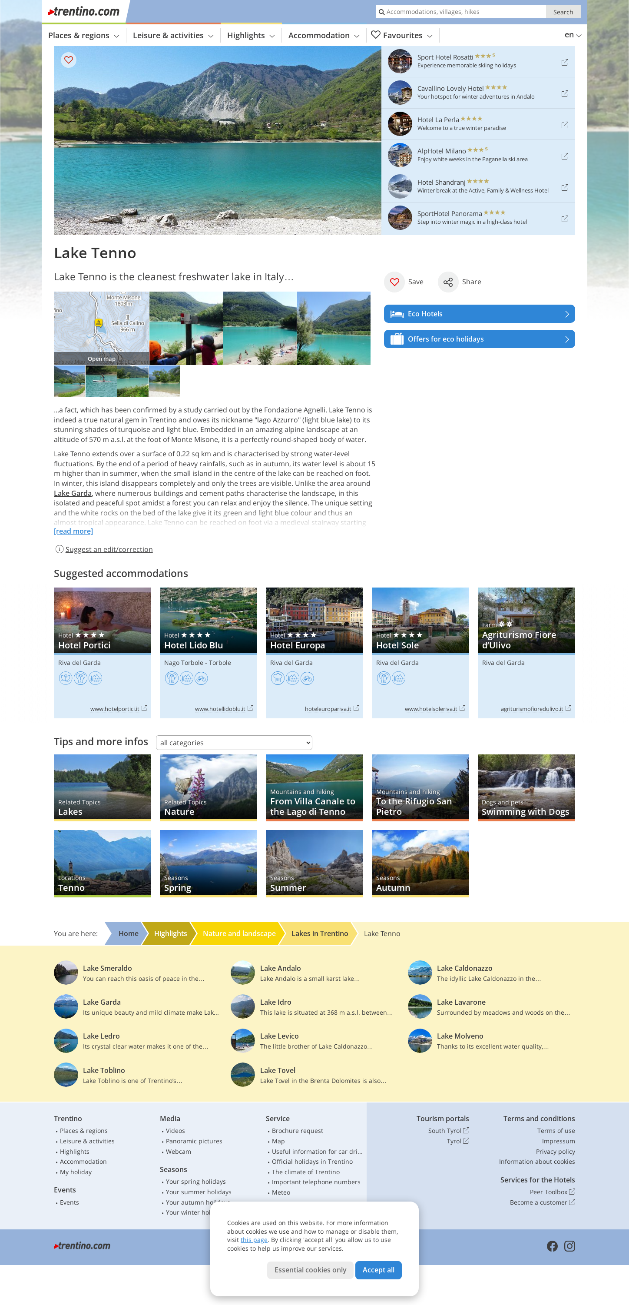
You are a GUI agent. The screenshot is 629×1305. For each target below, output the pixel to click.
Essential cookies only (311, 1270)
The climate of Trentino (306, 1172)
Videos (175, 1130)
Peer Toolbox (552, 1192)
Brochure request (297, 1130)
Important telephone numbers (316, 1182)
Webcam (178, 1151)
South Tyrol (448, 1130)
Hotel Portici (102, 653)
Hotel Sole (420, 653)
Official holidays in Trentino (312, 1161)
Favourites (402, 35)
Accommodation (324, 35)
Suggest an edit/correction (103, 549)
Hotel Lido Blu (208, 653)
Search (563, 12)
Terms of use (556, 1130)
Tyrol (458, 1141)
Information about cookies (537, 1161)
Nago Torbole (183, 662)
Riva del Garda (79, 662)
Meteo (281, 1192)
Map (278, 1141)
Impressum (558, 1141)
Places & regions (83, 35)
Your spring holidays (196, 1181)
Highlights (251, 35)
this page (254, 1239)
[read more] (73, 531)
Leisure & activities (173, 35)
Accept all (378, 1270)
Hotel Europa (314, 653)
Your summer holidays (199, 1192)
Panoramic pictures (194, 1141)
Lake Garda (73, 493)
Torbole (220, 662)
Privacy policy (555, 1151)
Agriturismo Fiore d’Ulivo (526, 653)
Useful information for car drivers (317, 1151)
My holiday (76, 1172)
